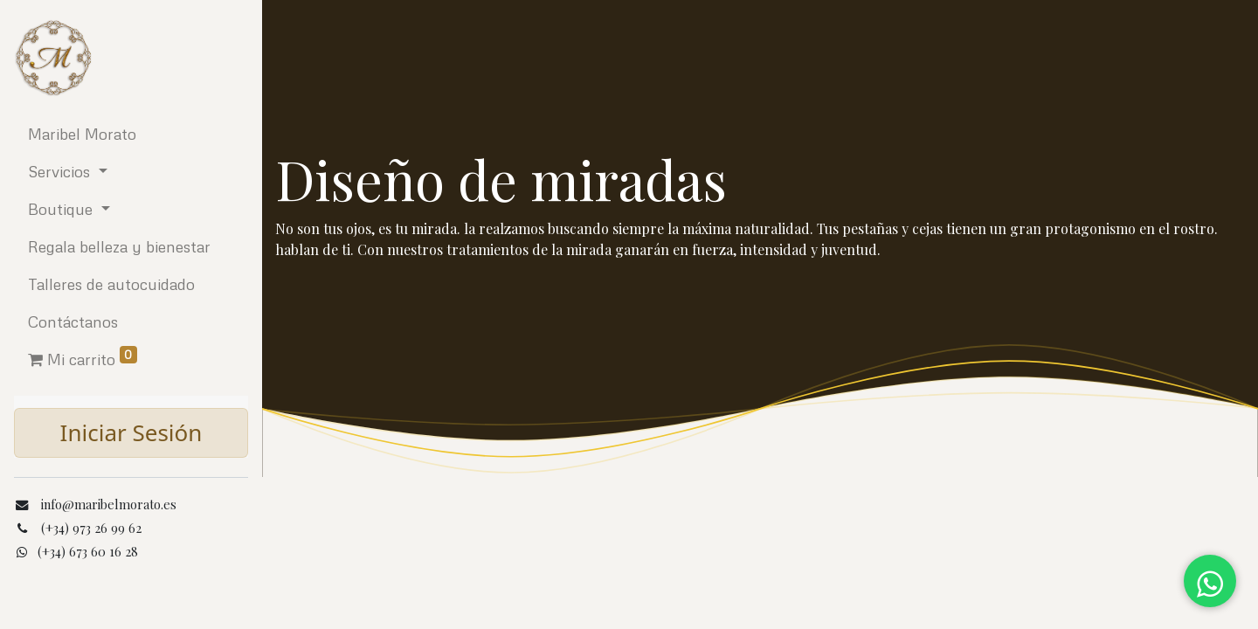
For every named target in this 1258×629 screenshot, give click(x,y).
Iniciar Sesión (131, 432)
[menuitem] (131, 134)
